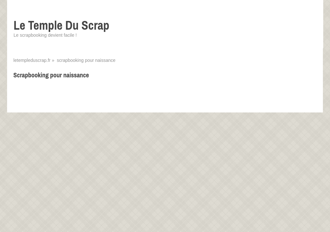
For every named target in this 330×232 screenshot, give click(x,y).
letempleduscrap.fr (32, 60)
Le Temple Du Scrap (61, 25)
